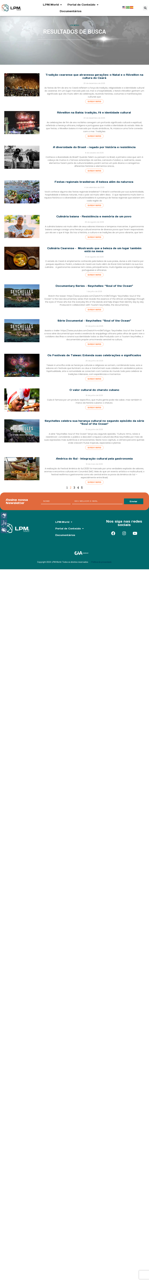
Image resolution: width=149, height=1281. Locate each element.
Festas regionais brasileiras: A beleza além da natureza (94, 181)
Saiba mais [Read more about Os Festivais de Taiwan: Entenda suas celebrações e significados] (94, 379)
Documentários (71, 11)
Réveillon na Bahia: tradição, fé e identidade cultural (94, 112)
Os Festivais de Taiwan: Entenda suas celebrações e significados (94, 355)
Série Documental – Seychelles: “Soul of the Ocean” (94, 320)
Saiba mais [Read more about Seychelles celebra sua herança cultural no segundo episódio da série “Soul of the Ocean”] (94, 447)
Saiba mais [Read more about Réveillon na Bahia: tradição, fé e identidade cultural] (94, 136)
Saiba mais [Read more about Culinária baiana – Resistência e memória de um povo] (94, 237)
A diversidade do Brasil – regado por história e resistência (94, 147)
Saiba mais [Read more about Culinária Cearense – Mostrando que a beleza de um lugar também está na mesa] (94, 275)
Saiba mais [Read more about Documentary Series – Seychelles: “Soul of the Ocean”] (94, 309)
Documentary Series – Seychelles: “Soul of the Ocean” (94, 286)
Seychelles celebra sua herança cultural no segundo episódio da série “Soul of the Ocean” (94, 422)
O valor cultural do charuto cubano (94, 390)
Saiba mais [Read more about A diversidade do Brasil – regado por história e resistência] (94, 170)
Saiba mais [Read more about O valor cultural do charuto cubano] (94, 407)
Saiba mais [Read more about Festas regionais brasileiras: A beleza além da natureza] (94, 205)
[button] (145, 8)
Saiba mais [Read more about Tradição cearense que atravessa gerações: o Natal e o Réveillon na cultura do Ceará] (94, 101)
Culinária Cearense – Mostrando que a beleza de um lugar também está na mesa (94, 250)
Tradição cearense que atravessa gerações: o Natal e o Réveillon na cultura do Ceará (94, 76)
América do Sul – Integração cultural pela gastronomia (94, 458)
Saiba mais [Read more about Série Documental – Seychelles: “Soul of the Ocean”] (94, 344)
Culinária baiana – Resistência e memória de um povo (94, 216)
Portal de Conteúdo (82, 4)
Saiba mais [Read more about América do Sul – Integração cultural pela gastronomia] (94, 482)
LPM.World (52, 4)
